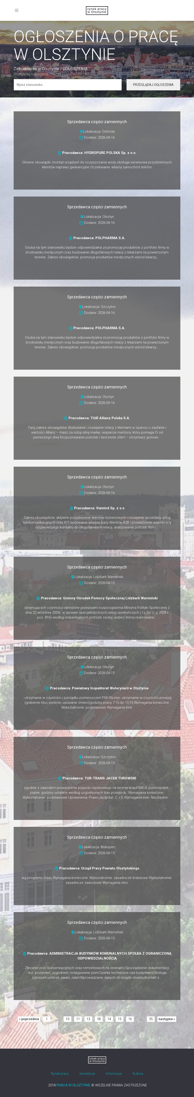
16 (130, 1019)
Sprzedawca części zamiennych (97, 121)
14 (109, 1019)
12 (88, 1019)
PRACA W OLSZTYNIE (73, 1085)
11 (78, 1019)
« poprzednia (29, 1019)
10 (67, 1019)
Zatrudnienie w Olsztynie (36, 68)
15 (120, 1019)
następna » (167, 1019)
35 (151, 1019)
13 (99, 1019)
